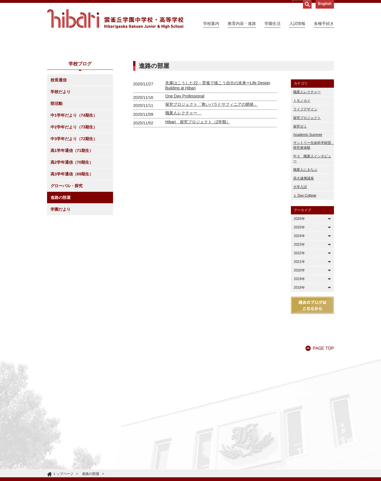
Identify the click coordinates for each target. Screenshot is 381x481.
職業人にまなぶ (305, 222)
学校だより (60, 144)
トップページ (63, 474)
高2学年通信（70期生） (71, 214)
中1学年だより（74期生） (73, 167)
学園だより (60, 261)
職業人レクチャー (183, 165)
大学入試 (300, 239)
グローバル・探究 (66, 238)
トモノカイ (301, 153)
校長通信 (58, 132)
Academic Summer (307, 187)
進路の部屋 (60, 249)
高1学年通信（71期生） (71, 202)
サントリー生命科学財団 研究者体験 (313, 197)
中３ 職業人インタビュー (312, 210)
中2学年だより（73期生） (73, 179)
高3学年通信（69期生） (71, 226)
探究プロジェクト (307, 170)
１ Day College (304, 248)
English (325, 3)
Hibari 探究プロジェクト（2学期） (197, 174)
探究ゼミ (300, 179)
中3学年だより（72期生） (73, 191)
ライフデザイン (305, 161)
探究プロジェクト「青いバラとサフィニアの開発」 (211, 156)
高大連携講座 (303, 230)
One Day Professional (184, 148)
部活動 (56, 155)
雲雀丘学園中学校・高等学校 (115, 19)
